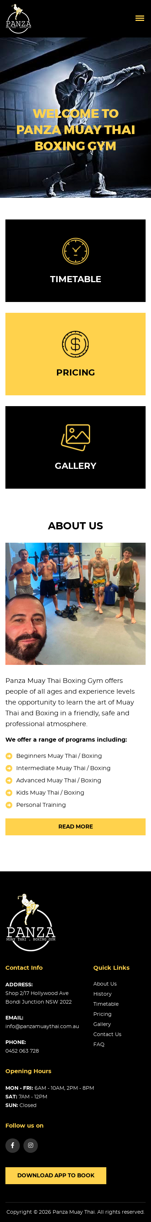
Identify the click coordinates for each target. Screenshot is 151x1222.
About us (105, 984)
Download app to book (55, 1175)
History (102, 994)
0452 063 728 (22, 1051)
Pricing (102, 1014)
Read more (75, 827)
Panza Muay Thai (74, 1212)
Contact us (107, 1034)
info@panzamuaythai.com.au (42, 1026)
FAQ (99, 1044)
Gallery (102, 1024)
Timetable (106, 1004)
